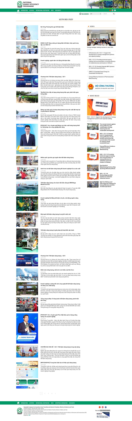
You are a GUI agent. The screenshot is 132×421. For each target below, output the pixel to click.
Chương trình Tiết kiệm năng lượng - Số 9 (53, 76)
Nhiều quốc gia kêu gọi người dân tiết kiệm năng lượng (57, 157)
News (52, 10)
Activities (31, 10)
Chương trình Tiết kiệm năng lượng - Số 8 (53, 256)
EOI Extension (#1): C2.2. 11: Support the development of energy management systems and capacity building (101, 54)
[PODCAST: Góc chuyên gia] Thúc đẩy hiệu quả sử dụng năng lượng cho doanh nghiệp (59, 315)
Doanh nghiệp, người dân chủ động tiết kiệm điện (55, 60)
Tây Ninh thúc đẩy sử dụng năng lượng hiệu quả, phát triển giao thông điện (60, 93)
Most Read (94, 96)
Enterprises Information (61, 403)
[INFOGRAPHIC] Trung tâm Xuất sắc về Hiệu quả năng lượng (58, 362)
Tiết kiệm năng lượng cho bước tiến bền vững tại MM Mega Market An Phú (58, 183)
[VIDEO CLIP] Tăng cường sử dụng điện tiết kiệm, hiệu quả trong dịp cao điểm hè (60, 44)
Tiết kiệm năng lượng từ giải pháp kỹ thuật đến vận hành (57, 230)
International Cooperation (42, 10)
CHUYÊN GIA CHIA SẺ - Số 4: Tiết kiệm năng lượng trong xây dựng (60, 347)
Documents (58, 10)
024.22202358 (85, 14)
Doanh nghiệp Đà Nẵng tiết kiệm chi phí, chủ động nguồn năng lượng (59, 199)
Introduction (24, 10)
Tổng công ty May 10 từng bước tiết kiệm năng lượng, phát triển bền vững (60, 299)
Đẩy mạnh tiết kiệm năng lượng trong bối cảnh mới (56, 214)
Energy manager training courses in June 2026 (100, 47)
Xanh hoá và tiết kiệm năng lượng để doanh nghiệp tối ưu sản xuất (60, 168)
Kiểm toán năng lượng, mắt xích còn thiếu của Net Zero (57, 270)
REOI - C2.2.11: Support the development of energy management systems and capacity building (101, 118)
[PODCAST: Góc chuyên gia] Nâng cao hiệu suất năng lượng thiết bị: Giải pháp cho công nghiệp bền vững (60, 126)
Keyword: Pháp (66, 19)
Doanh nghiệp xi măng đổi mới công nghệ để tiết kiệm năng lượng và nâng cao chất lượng (60, 284)
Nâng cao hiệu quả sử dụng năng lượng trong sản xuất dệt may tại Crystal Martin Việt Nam (60, 110)
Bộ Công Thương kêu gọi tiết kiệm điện (52, 27)
